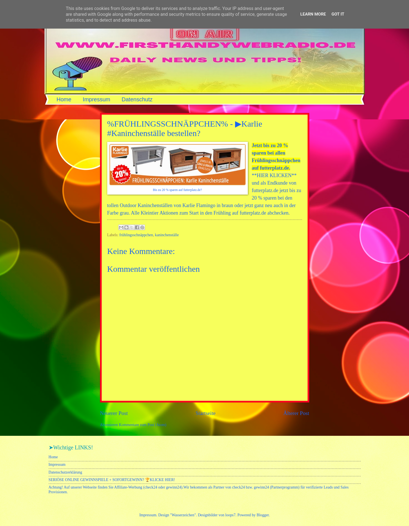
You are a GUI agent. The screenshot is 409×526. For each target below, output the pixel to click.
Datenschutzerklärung (65, 472)
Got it (337, 14)
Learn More (313, 14)
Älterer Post (296, 413)
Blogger (262, 515)
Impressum (96, 99)
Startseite (206, 413)
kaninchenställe (167, 235)
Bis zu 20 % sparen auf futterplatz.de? (177, 190)
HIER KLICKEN (274, 175)
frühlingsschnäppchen (136, 235)
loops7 (230, 515)
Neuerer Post (114, 413)
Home (64, 99)
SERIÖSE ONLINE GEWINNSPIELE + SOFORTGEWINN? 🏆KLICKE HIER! (112, 480)
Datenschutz (137, 99)
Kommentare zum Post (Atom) (142, 425)
